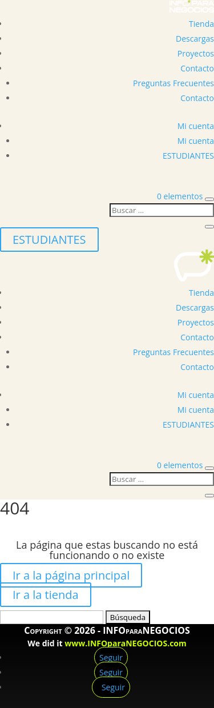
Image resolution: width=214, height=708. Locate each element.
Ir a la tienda (46, 594)
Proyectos (195, 53)
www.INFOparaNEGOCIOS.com (125, 643)
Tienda (201, 23)
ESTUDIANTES (188, 155)
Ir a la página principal (71, 575)
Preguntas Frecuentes (173, 83)
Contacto (197, 68)
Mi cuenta (195, 125)
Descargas (195, 38)
